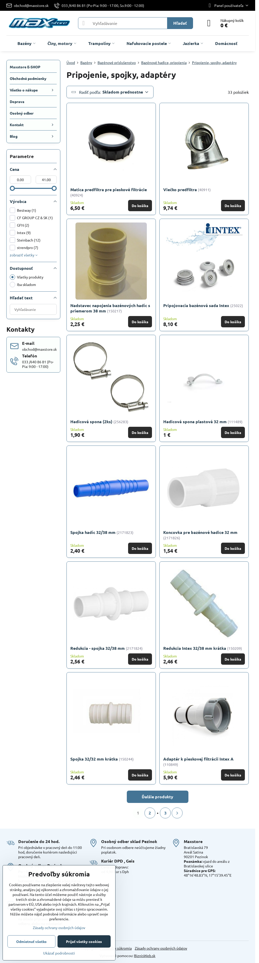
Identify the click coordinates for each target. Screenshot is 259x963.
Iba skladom (23, 284)
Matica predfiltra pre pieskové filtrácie (108, 189)
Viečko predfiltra (180, 189)
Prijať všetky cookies (84, 941)
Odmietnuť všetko (31, 941)
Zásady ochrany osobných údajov (161, 948)
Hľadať (180, 23)
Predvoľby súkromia (116, 948)
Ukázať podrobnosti (59, 953)
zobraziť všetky (23, 255)
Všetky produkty (26, 277)
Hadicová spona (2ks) (91, 421)
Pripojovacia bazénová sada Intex (196, 305)
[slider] (12, 188)
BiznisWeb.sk (144, 955)
